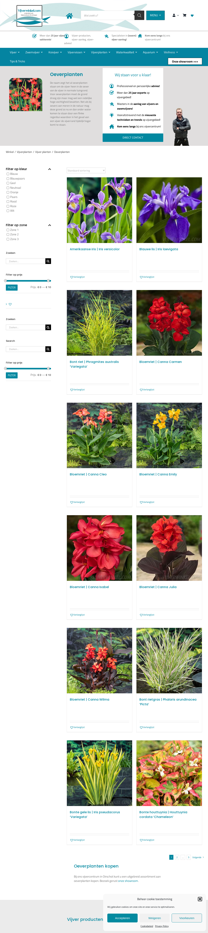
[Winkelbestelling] (86, 170)
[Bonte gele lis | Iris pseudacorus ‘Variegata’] (99, 773)
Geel (13, 183)
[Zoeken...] (25, 261)
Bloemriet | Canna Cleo (88, 474)
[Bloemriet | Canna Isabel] (99, 548)
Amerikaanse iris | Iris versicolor (95, 249)
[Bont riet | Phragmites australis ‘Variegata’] (99, 323)
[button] (200, 899)
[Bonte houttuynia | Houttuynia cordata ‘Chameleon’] (169, 773)
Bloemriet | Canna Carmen (160, 362)
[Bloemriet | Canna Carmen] (169, 323)
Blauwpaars (17, 178)
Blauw (14, 174)
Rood (13, 201)
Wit (12, 211)
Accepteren (122, 918)
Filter (12, 287)
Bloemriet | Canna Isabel (89, 587)
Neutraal (15, 187)
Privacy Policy (162, 926)
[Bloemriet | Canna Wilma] (99, 661)
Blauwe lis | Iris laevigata (158, 249)
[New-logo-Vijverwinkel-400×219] (30, 6)
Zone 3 (14, 239)
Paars (13, 197)
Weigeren (154, 918)
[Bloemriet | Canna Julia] (169, 548)
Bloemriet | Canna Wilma (89, 699)
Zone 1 (14, 230)
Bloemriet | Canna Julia (158, 587)
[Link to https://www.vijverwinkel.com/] (69, 16)
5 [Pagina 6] (188, 857)
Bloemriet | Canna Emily (158, 474)
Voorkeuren (186, 918)
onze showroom (128, 881)
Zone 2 (14, 234)
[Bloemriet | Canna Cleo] (99, 435)
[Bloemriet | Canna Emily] (169, 435)
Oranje (14, 192)
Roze (13, 206)
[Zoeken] (139, 15)
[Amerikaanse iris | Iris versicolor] (99, 210)
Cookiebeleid (147, 926)
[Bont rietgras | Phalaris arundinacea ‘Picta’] (169, 661)
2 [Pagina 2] (177, 857)
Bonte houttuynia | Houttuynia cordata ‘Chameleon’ (163, 814)
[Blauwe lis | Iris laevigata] (169, 210)
